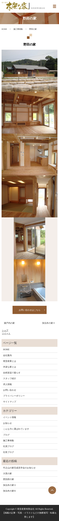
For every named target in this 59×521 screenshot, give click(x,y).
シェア (5, 330)
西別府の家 (8, 479)
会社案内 (7, 355)
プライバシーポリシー (14, 396)
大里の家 (7, 473)
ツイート (6, 333)
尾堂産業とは (9, 361)
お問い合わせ (9, 390)
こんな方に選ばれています (16, 429)
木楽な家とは (9, 367)
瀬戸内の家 (9, 323)
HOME (4, 29)
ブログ (6, 435)
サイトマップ (9, 402)
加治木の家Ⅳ (9, 491)
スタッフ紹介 (9, 378)
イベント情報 (9, 417)
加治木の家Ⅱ (48, 323)
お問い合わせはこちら (29, 310)
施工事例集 (18, 29)
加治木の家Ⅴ (9, 485)
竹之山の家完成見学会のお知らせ (19, 468)
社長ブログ (8, 452)
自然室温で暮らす (11, 373)
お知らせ (7, 423)
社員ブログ (8, 446)
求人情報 (7, 384)
